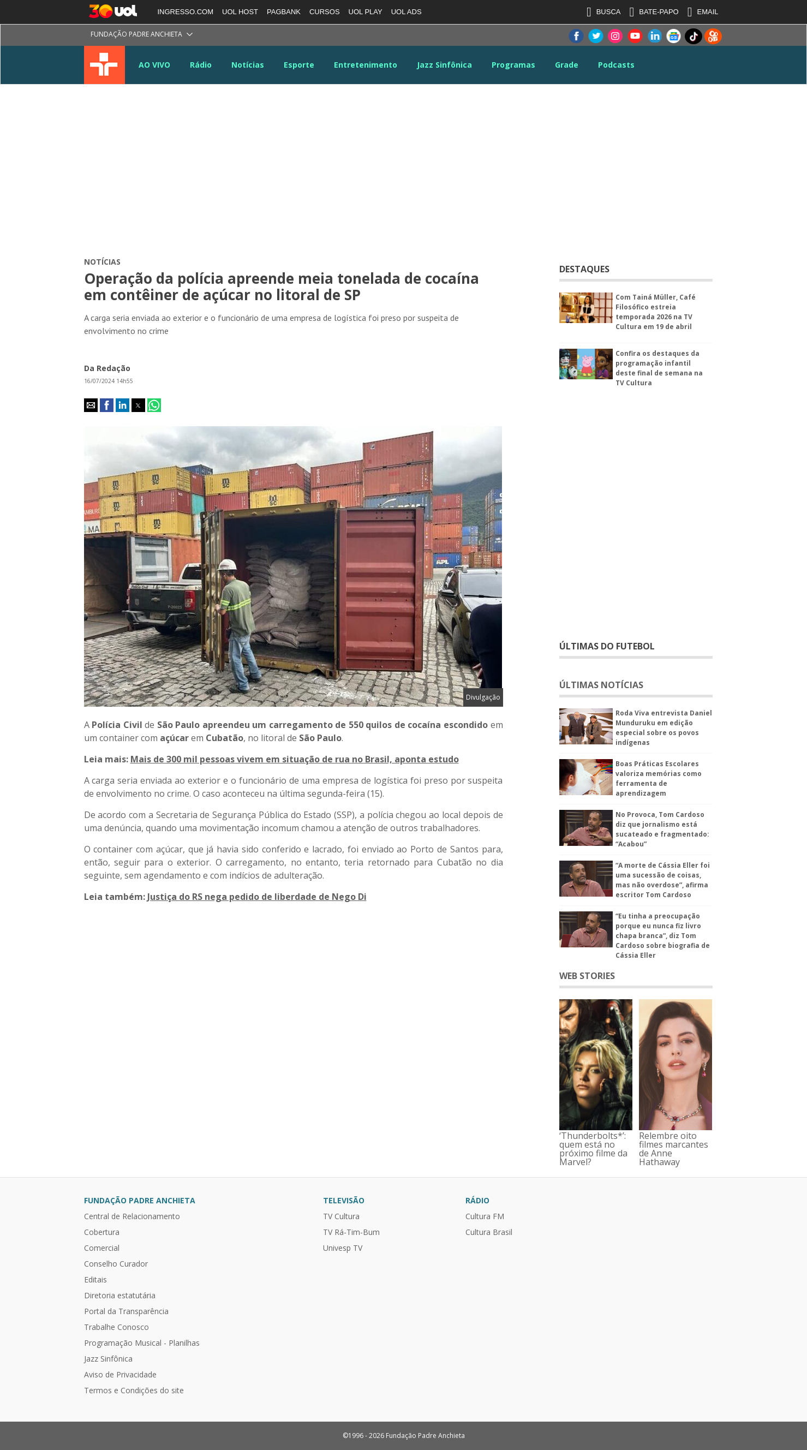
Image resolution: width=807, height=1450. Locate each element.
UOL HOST (240, 12)
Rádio (201, 64)
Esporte (299, 64)
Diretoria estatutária (120, 1295)
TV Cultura (104, 65)
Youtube (634, 36)
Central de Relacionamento (132, 1216)
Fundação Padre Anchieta (136, 34)
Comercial (101, 1248)
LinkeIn (654, 36)
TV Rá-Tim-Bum (351, 1232)
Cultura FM (484, 1216)
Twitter (595, 36)
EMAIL (703, 12)
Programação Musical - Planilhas (142, 1343)
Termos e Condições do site (134, 1390)
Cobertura (101, 1232)
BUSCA (604, 12)
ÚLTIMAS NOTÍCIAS (601, 685)
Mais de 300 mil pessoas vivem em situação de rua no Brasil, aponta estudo (294, 759)
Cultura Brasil (488, 1232)
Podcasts (616, 64)
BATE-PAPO (653, 12)
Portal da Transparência (126, 1311)
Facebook (575, 36)
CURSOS (324, 12)
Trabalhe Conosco (116, 1327)
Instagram (615, 36)
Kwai (713, 36)
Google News (674, 36)
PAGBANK (284, 12)
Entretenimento (365, 64)
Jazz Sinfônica (444, 64)
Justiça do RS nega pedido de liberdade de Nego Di (257, 897)
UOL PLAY (365, 12)
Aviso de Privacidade (120, 1375)
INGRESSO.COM (186, 12)
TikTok (693, 36)
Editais (95, 1280)
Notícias (247, 64)
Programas (513, 64)
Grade (566, 64)
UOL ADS (406, 12)
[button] (91, 405)
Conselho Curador (116, 1264)
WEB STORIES (587, 976)
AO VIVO (154, 64)
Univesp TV (342, 1248)
